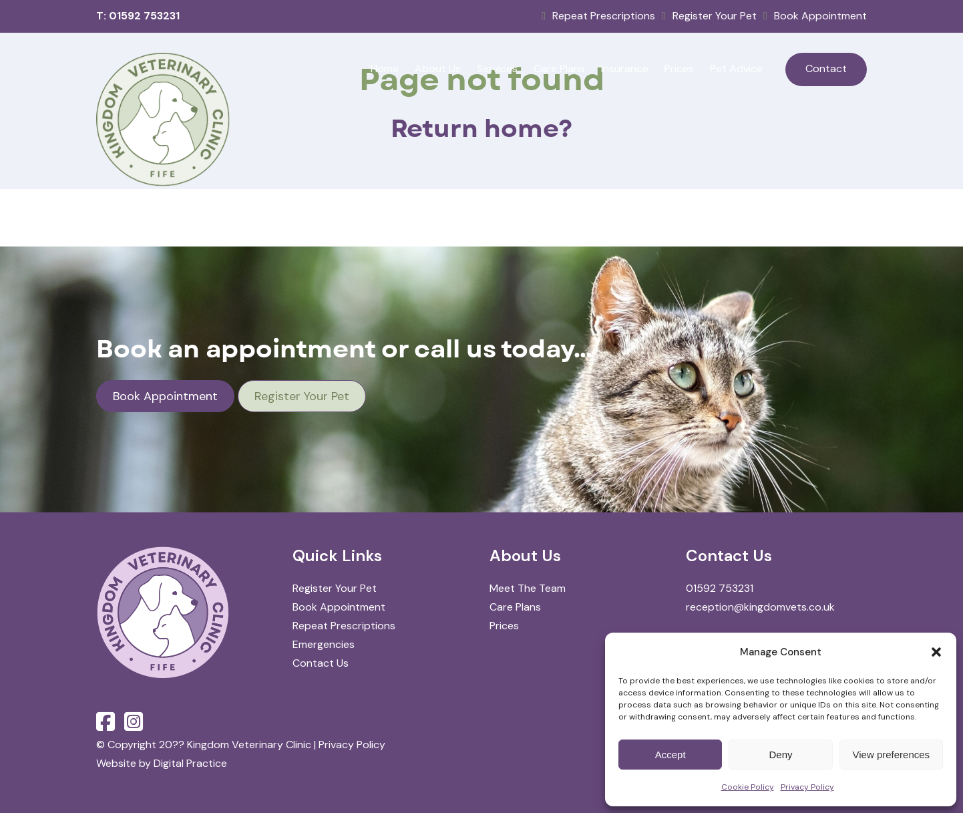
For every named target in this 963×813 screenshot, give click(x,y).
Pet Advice (736, 68)
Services (497, 68)
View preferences (891, 754)
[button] (936, 652)
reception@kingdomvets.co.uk (760, 607)
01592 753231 (719, 588)
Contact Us (321, 663)
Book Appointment (815, 16)
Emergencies (324, 644)
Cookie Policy (747, 787)
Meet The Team (528, 588)
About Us (438, 68)
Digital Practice (190, 763)
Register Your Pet (709, 16)
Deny (780, 754)
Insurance (624, 68)
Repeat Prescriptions (598, 16)
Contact (826, 68)
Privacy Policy (807, 787)
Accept (670, 754)
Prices (679, 68)
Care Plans (559, 68)
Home (385, 68)
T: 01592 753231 (138, 16)
